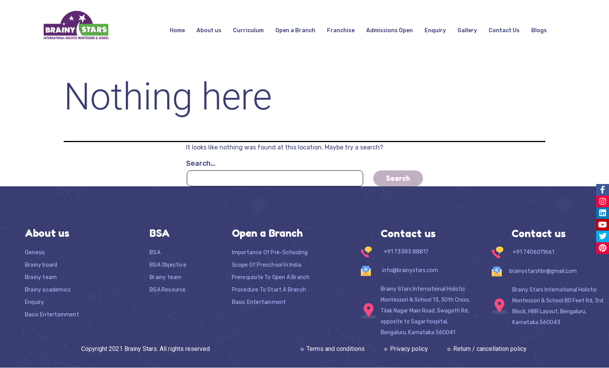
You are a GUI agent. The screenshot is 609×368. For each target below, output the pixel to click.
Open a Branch (295, 31)
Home (177, 31)
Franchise (341, 31)
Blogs (539, 31)
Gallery (467, 31)
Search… (201, 163)
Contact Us (504, 31)
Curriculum (248, 31)
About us (209, 31)
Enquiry (435, 31)
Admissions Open (389, 31)
